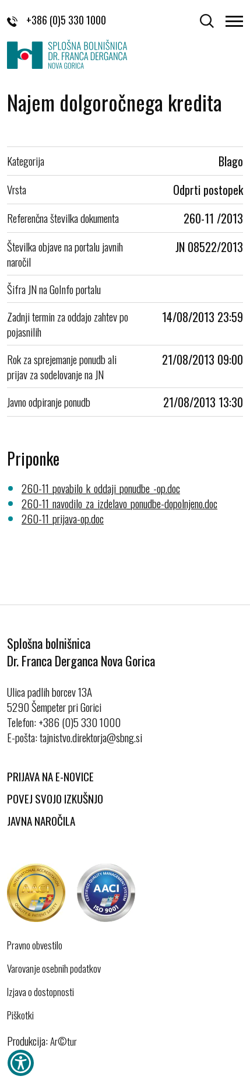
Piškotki (20, 1015)
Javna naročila (41, 820)
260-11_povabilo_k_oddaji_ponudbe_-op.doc (101, 488)
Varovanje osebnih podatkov (54, 968)
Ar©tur (63, 1041)
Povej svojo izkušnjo (55, 798)
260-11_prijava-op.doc (63, 518)
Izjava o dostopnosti (40, 992)
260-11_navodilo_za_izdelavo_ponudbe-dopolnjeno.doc (119, 503)
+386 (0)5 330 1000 (56, 19)
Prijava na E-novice (50, 776)
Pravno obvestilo (34, 945)
